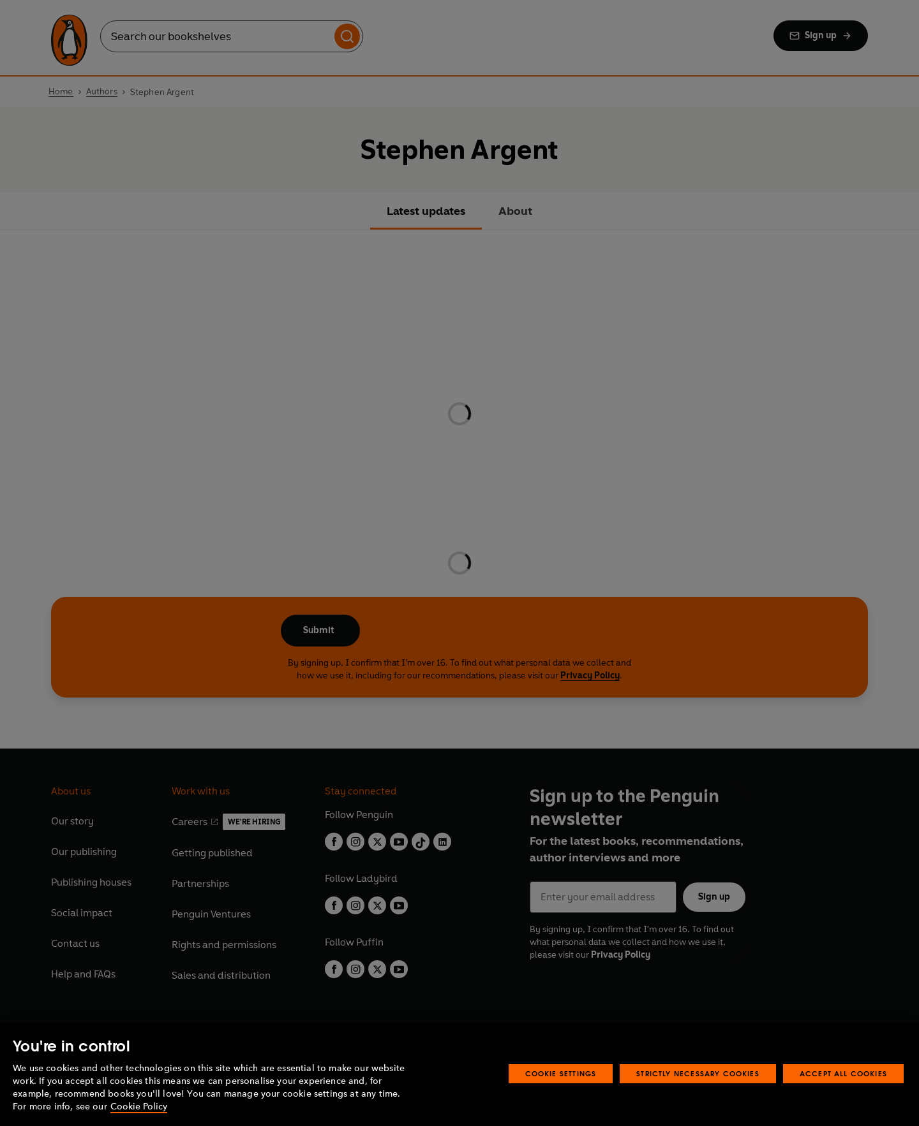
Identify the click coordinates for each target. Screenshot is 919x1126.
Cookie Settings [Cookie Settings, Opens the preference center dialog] (561, 1073)
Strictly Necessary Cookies (697, 1073)
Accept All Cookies (843, 1073)
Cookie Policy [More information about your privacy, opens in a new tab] (138, 1106)
